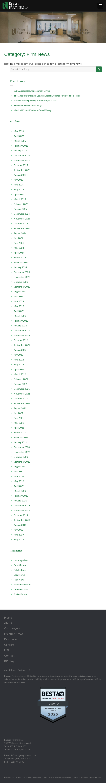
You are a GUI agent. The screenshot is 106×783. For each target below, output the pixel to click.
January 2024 (20, 267)
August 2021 (20, 408)
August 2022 (20, 349)
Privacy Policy (66, 777)
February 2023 (21, 320)
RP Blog (9, 661)
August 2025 (20, 174)
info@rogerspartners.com (23, 755)
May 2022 (19, 364)
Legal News (19, 574)
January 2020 (20, 500)
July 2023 (18, 296)
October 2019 (21, 515)
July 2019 (18, 529)
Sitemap (57, 777)
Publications (20, 570)
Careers (9, 644)
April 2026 (19, 136)
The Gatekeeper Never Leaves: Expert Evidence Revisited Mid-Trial (47, 95)
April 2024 (19, 252)
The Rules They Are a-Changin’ (28, 105)
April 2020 (19, 486)
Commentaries (21, 589)
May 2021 (19, 422)
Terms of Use (48, 777)
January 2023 (20, 325)
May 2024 (19, 247)
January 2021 (20, 442)
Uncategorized (21, 560)
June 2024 (19, 243)
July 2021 (18, 413)
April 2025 (19, 194)
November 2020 (22, 452)
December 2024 (22, 213)
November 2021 (22, 393)
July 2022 (18, 354)
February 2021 (21, 437)
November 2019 (22, 510)
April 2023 (19, 311)
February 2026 (21, 145)
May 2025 (19, 189)
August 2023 (20, 291)
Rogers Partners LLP (17, 777)
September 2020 (22, 461)
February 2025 (21, 204)
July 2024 (18, 238)
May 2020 (19, 481)
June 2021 (19, 418)
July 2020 (18, 471)
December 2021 (22, 388)
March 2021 (20, 432)
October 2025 (21, 165)
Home (8, 617)
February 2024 (21, 262)
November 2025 (22, 160)
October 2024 (21, 223)
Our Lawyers (12, 628)
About (8, 623)
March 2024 (20, 257)
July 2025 (18, 179)
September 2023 (22, 286)
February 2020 (21, 495)
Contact (9, 655)
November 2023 (22, 277)
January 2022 (20, 383)
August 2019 (20, 524)
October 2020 (21, 456)
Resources (11, 639)
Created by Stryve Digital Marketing (87, 777)
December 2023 (22, 272)
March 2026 (20, 140)
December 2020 (22, 447)
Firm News (19, 579)
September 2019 (22, 520)
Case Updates (20, 565)
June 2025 (19, 184)
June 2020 (19, 476)
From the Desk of (22, 584)
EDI (6, 650)
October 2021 (21, 398)
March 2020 (20, 490)
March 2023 (20, 315)
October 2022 (21, 340)
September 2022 (22, 345)
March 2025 (20, 199)
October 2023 (21, 281)
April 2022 (19, 369)
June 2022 (19, 359)
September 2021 (22, 403)
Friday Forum (20, 594)
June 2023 (19, 301)
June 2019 (19, 534)
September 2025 (22, 170)
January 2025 (20, 208)
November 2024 (22, 218)
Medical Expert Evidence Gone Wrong (32, 110)
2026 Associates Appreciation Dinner (32, 90)
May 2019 (19, 539)
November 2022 (22, 335)
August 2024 (20, 233)
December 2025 (22, 155)
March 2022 (20, 374)
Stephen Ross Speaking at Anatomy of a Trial (35, 100)
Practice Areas (13, 633)
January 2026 (20, 150)
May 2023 (19, 306)
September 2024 (22, 228)
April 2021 (19, 427)
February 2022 (21, 379)
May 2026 (19, 131)
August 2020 (20, 466)
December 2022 (22, 330)
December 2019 (22, 505)
